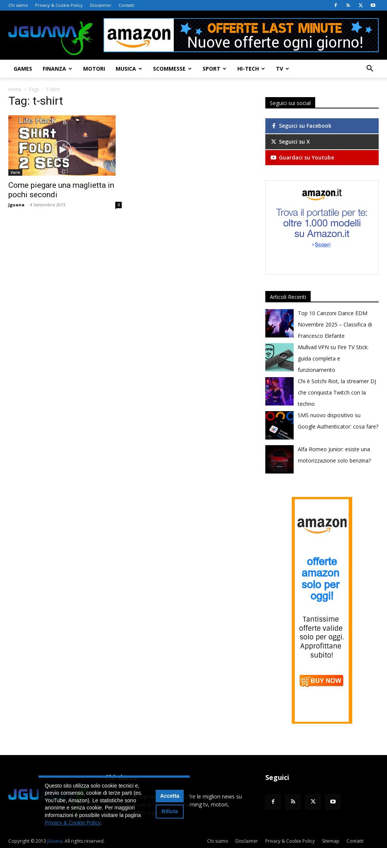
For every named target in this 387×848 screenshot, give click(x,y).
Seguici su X (290, 141)
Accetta (170, 796)
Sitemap (330, 841)
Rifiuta (169, 811)
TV (282, 68)
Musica (129, 68)
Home (15, 89)
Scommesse (172, 68)
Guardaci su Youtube (302, 157)
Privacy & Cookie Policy (59, 5)
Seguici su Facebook (300, 125)
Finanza (57, 68)
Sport (214, 68)
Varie (15, 172)
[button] (370, 69)
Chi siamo (18, 5)
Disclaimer (100, 5)
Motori (94, 68)
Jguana (16, 204)
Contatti (127, 5)
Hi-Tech (251, 68)
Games (23, 68)
